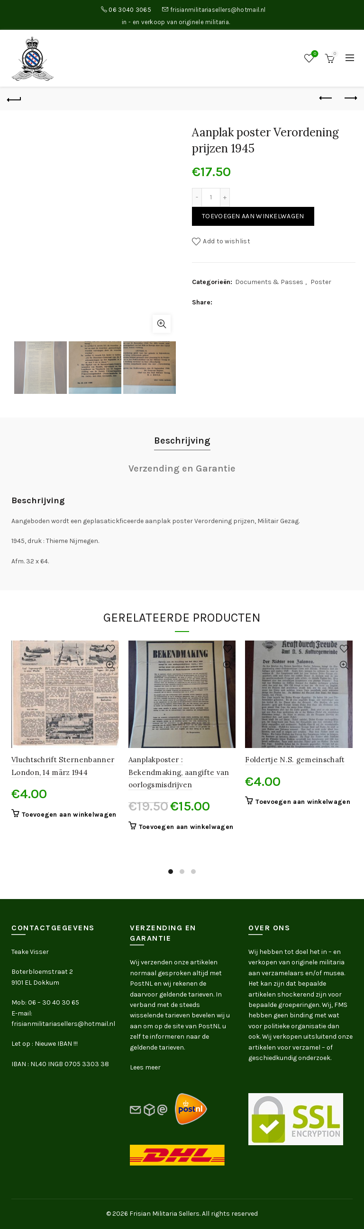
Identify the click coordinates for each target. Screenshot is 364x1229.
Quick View (110, 665)
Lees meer (145, 1067)
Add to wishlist (226, 241)
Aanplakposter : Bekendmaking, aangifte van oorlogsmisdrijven (178, 772)
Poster (320, 282)
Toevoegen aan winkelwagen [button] (69, 814)
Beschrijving (182, 440)
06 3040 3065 (130, 9)
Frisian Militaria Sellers (164, 1214)
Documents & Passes (269, 282)
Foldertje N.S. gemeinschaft (295, 759)
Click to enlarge (162, 324)
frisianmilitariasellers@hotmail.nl (217, 9)
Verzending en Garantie (182, 468)
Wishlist (314, 54)
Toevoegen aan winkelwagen (253, 216)
